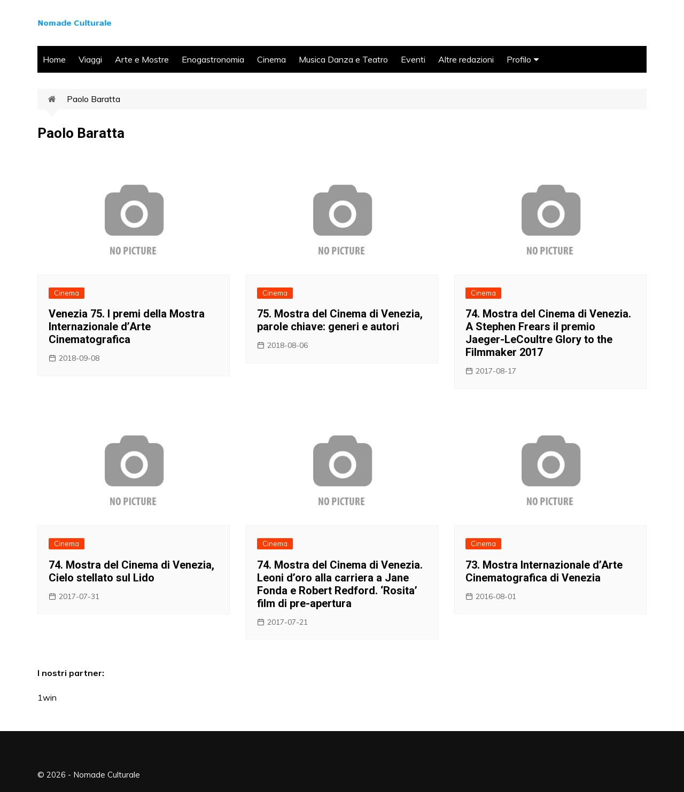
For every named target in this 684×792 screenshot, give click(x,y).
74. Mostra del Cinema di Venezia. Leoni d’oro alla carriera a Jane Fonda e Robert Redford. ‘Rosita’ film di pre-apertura (340, 584)
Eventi (413, 59)
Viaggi (90, 59)
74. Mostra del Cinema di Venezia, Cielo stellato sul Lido (131, 571)
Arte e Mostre (142, 59)
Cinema (271, 59)
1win (47, 697)
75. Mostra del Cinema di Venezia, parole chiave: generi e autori (340, 320)
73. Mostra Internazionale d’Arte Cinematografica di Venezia (544, 571)
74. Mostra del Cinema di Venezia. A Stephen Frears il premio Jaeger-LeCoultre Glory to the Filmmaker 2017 (548, 333)
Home (54, 59)
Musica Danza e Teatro (343, 59)
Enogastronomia (213, 59)
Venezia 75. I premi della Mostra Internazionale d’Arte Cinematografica (127, 326)
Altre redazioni (466, 59)
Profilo (519, 59)
